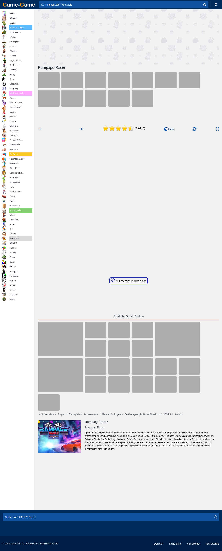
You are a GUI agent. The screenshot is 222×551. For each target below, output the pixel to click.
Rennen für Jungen (111, 414)
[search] (205, 4)
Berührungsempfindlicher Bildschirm (141, 414)
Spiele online (47, 414)
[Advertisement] (83, 36)
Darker (169, 129)
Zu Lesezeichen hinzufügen (128, 280)
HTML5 (167, 414)
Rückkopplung (212, 544)
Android (178, 414)
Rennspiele (74, 414)
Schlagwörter (193, 544)
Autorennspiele (90, 414)
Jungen (61, 414)
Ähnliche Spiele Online (128, 316)
